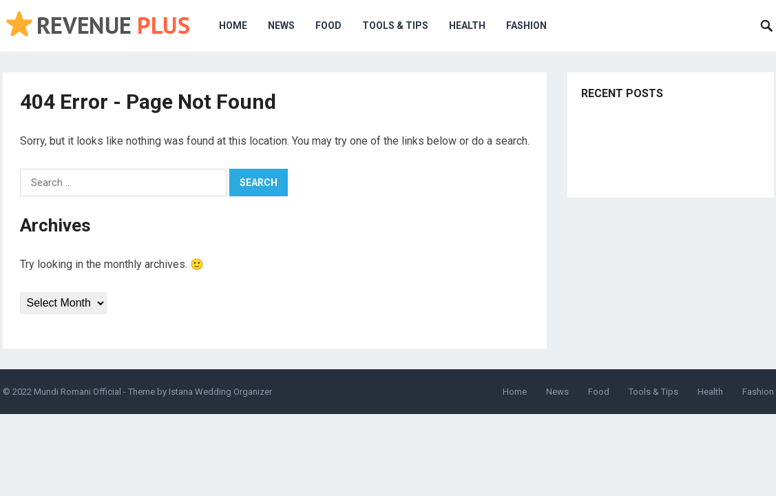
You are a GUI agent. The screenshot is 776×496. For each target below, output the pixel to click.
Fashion (526, 25)
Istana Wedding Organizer (220, 391)
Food (328, 25)
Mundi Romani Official (77, 391)
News (281, 25)
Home (233, 25)
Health (467, 25)
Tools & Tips (395, 25)
